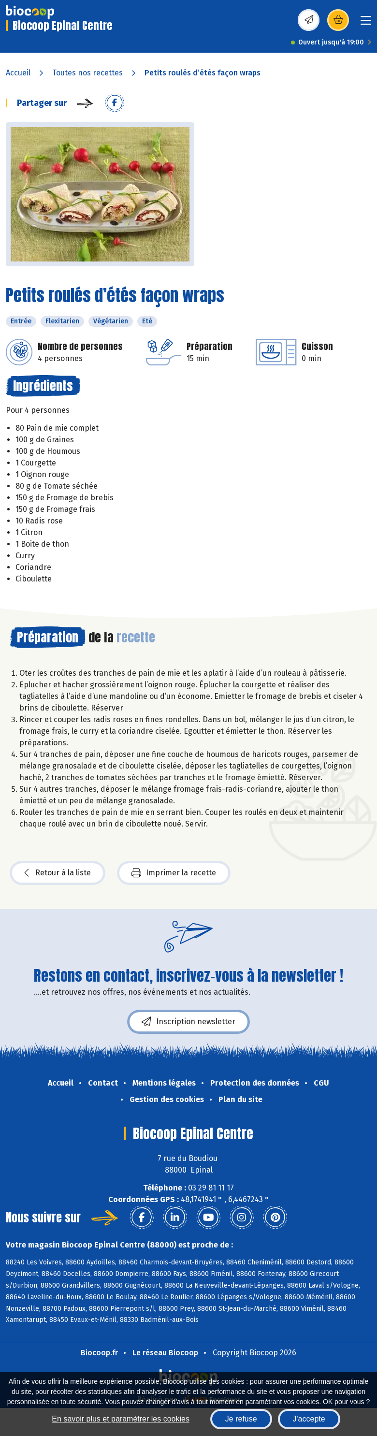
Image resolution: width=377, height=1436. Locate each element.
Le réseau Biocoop (165, 1352)
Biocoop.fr (99, 1352)
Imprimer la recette (173, 873)
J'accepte (309, 1419)
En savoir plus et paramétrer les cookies (120, 1419)
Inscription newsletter (188, 1022)
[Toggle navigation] (366, 23)
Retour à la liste (57, 873)
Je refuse (241, 1419)
